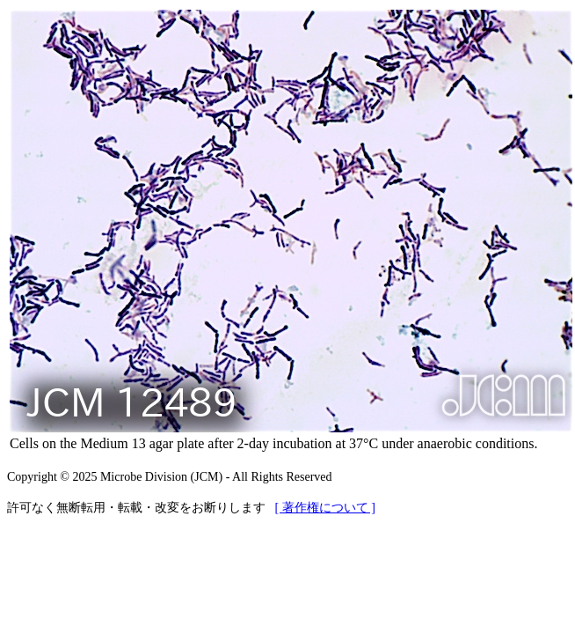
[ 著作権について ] (325, 507)
